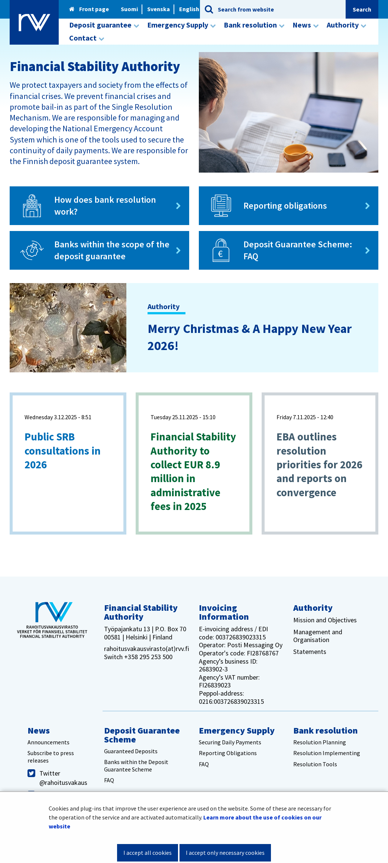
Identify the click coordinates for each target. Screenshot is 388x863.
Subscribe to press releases (51, 756)
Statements (309, 651)
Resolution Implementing (326, 753)
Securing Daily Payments (230, 742)
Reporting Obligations (228, 753)
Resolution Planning (319, 742)
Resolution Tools (315, 764)
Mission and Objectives (325, 620)
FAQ (109, 780)
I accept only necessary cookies (225, 852)
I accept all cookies (147, 852)
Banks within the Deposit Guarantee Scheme (136, 765)
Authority (313, 607)
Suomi (129, 9)
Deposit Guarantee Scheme (142, 735)
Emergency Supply (237, 730)
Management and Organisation (317, 636)
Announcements (48, 742)
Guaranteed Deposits (131, 751)
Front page (89, 9)
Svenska (158, 9)
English (189, 9)
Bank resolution (325, 730)
